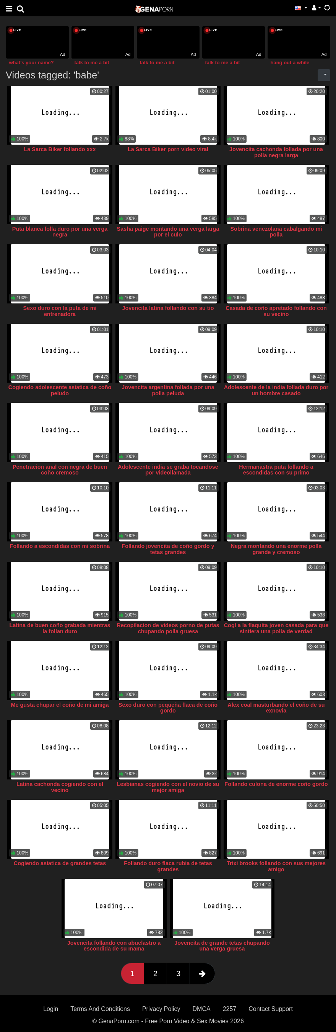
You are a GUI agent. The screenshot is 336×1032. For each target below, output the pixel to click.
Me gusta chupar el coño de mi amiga (60, 705)
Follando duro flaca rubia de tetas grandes (168, 866)
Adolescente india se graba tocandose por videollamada (168, 470)
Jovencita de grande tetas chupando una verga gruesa (222, 946)
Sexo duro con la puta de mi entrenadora (60, 311)
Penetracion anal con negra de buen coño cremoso (60, 470)
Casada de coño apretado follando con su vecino (276, 311)
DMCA (202, 1009)
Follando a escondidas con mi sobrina (60, 546)
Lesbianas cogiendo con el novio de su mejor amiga (168, 787)
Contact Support (270, 1009)
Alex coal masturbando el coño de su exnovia (276, 708)
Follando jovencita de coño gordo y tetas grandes (168, 549)
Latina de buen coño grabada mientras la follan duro (60, 628)
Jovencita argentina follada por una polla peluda (168, 390)
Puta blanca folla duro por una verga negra (59, 232)
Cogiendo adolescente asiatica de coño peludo (60, 390)
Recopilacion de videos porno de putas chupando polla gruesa (168, 628)
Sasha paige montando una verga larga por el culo (168, 232)
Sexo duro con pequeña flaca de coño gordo (168, 708)
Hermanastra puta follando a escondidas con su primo (276, 470)
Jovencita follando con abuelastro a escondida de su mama (114, 946)
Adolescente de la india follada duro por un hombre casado (276, 390)
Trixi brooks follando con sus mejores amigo (276, 866)
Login (50, 1009)
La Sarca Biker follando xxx (60, 149)
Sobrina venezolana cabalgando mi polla (276, 232)
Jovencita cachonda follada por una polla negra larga (276, 152)
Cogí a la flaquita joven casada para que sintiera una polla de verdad (276, 628)
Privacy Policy (161, 1009)
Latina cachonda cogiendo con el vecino (59, 787)
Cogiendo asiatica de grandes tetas (60, 863)
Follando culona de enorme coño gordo (276, 784)
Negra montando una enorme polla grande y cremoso (276, 549)
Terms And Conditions (100, 1009)
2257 (230, 1009)
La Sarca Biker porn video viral (168, 149)
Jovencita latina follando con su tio (168, 308)
